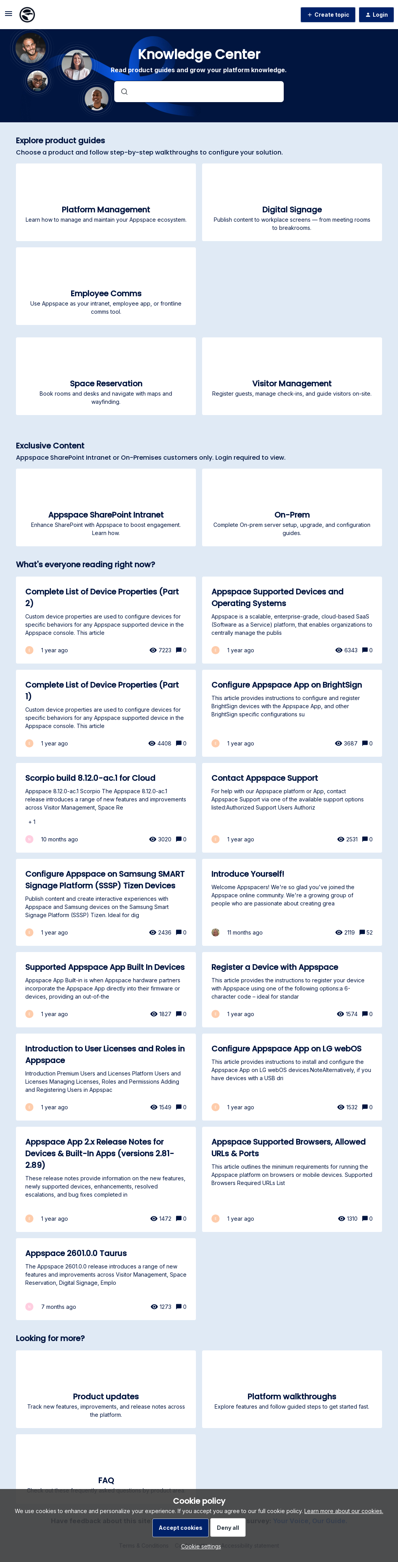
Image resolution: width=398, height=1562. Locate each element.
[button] (199, 1546)
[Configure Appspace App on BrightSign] (292, 713)
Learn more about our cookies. (343, 1511)
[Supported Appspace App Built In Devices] (106, 989)
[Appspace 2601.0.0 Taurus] (106, 1279)
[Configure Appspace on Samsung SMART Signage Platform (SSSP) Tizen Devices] (106, 902)
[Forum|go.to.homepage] (27, 15)
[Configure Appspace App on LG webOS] (292, 1077)
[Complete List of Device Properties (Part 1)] (106, 713)
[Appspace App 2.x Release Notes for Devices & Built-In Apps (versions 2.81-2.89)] (106, 1179)
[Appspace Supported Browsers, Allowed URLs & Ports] (292, 1179)
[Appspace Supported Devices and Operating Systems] (292, 620)
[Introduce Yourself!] (292, 902)
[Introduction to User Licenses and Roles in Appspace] (106, 1077)
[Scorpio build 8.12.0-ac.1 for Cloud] (106, 808)
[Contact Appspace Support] (292, 808)
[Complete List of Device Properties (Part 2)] (106, 620)
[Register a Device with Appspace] (292, 989)
